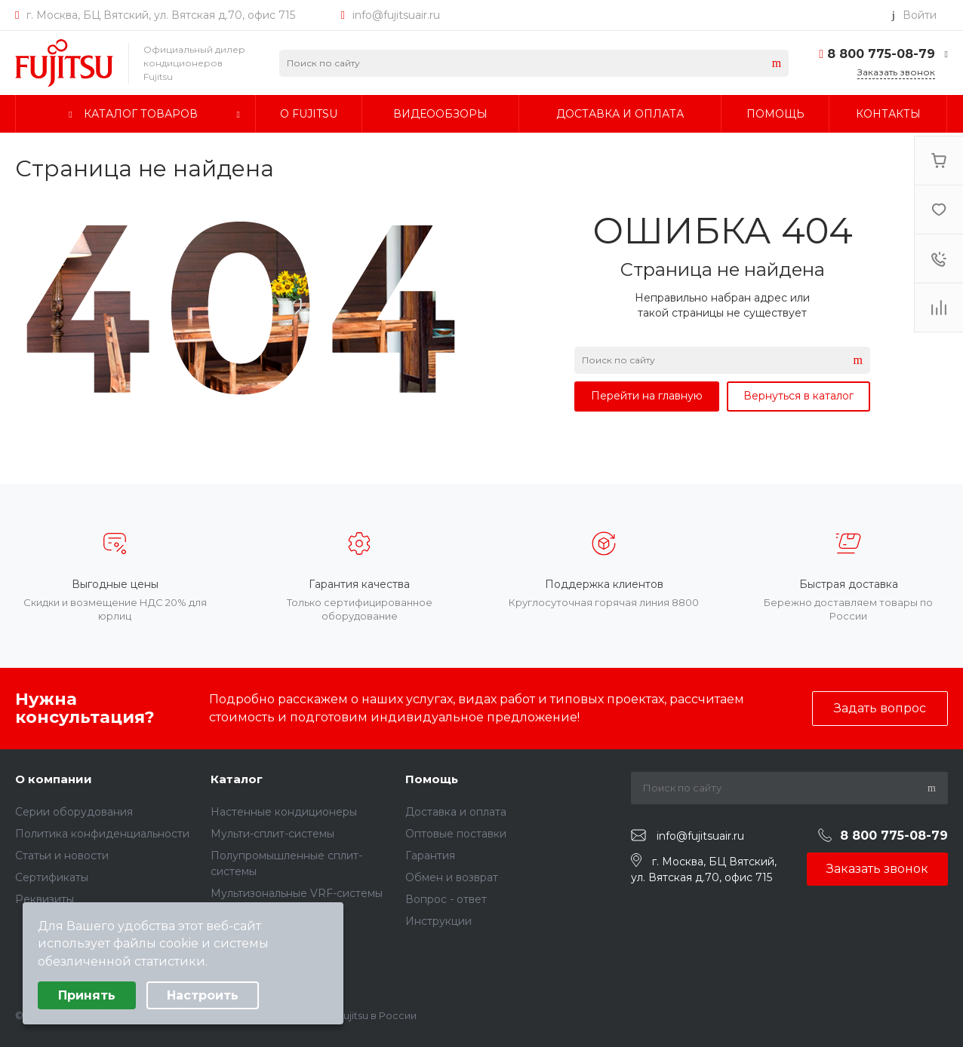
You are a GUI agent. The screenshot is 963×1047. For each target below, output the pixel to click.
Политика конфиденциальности (102, 833)
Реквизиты (44, 899)
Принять (86, 995)
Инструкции (438, 921)
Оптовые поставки (455, 833)
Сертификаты (51, 877)
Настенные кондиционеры (284, 812)
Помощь (431, 779)
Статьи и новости (62, 855)
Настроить (202, 995)
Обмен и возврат (451, 877)
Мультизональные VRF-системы (297, 893)
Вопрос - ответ (446, 899)
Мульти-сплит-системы (272, 833)
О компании (53, 779)
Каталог (237, 779)
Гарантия (430, 855)
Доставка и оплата (455, 812)
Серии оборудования (74, 812)
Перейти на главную (647, 396)
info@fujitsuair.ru (396, 15)
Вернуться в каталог (798, 396)
